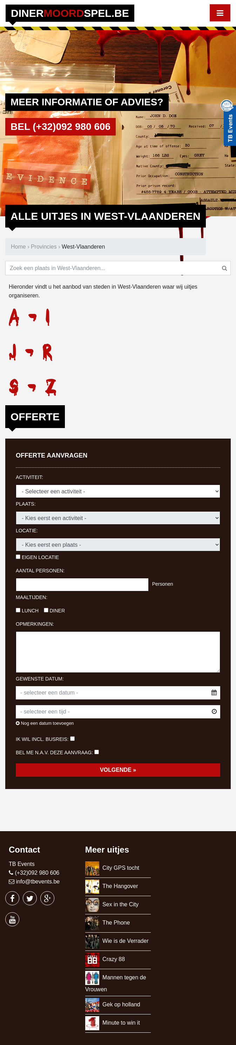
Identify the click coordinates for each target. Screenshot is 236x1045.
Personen (162, 584)
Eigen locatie (37, 557)
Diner (54, 610)
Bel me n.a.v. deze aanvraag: (54, 752)
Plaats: (26, 504)
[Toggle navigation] (220, 12)
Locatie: (27, 530)
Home (18, 247)
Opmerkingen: (35, 624)
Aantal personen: (40, 570)
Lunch (27, 610)
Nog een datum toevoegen (45, 723)
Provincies (44, 247)
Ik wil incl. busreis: (42, 739)
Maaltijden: (31, 597)
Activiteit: (29, 477)
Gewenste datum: (40, 679)
